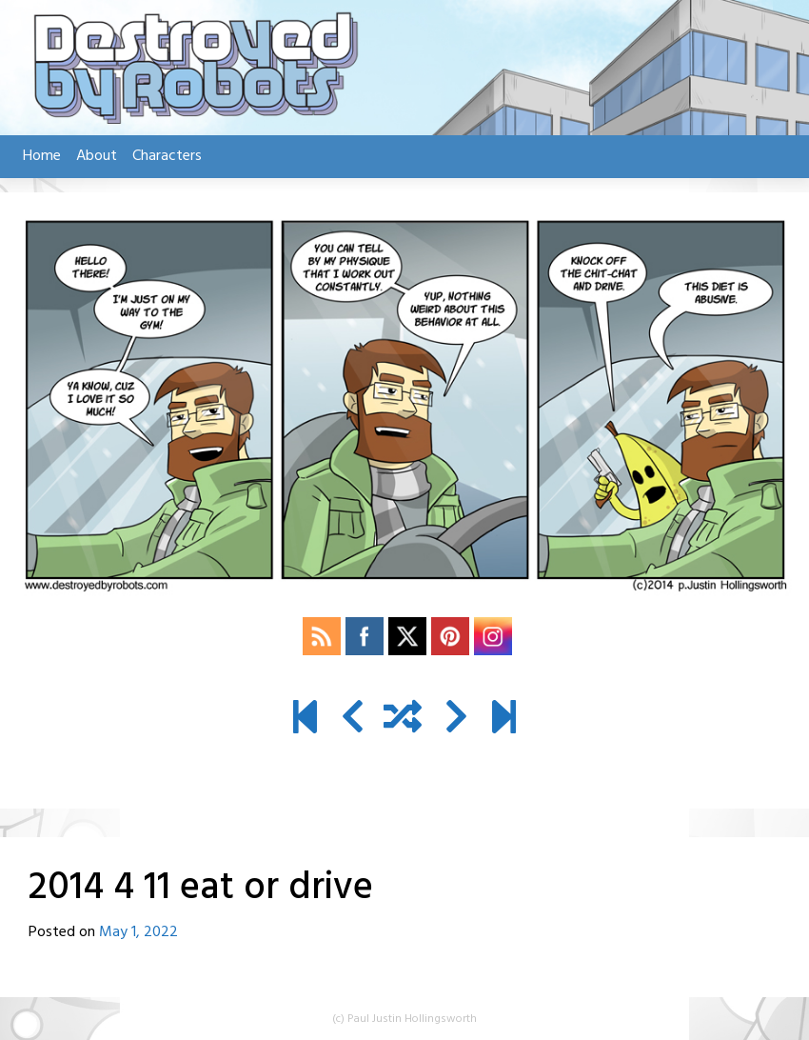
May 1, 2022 (138, 932)
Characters (167, 156)
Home (42, 156)
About (96, 156)
